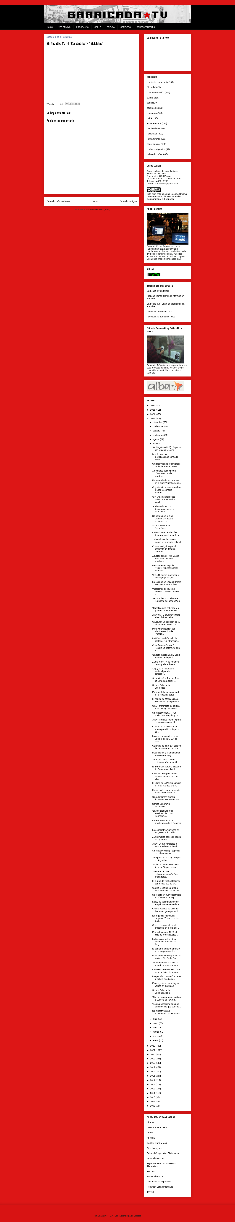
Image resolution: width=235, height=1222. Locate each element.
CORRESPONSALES (146, 27)
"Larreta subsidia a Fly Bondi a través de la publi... (166, 656)
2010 (153, 1097)
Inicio (94, 201)
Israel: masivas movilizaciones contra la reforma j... (165, 457)
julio (155, 443)
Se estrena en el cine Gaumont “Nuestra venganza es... (162, 519)
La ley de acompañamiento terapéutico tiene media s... (166, 903)
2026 (153, 405)
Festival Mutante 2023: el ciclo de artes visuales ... (165, 933)
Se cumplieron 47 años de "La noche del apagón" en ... (166, 601)
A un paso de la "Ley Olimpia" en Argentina (166, 859)
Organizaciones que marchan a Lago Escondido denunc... (166, 490)
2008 (153, 1106)
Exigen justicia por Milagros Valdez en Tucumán (165, 984)
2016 (153, 1071)
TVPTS (150, 1192)
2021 (153, 1050)
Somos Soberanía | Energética (161, 686)
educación (152, 113)
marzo (156, 1032)
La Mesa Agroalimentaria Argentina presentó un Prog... (164, 942)
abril (155, 1027)
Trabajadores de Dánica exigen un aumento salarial (166, 540)
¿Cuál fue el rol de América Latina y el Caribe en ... (165, 663)
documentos (153, 108)
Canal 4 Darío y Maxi (157, 1143)
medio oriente (153, 128)
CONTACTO (125, 27)
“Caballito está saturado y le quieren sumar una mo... (166, 609)
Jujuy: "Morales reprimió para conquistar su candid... (166, 721)
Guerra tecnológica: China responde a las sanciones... (166, 889)
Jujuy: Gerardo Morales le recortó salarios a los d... (165, 845)
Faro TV (151, 1171)
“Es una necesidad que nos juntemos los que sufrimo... (166, 1005)
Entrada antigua (128, 201)
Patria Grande (153, 139)
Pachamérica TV (155, 1176)
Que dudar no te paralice (159, 1181)
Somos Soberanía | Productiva (161, 805)
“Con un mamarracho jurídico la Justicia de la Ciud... (166, 998)
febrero (156, 1036)
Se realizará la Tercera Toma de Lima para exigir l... (166, 679)
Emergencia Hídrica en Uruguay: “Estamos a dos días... (165, 918)
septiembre (158, 435)
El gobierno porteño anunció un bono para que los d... (166, 950)
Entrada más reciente (58, 201)
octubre (157, 430)
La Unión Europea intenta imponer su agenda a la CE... (165, 776)
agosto (156, 439)
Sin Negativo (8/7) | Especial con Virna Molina (166, 852)
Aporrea (151, 1138)
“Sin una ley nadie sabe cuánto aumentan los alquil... (163, 499)
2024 (153, 414)
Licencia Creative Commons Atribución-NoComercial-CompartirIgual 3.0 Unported (167, 196)
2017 (153, 1067)
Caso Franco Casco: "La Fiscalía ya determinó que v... (166, 648)
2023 (153, 418)
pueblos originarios (156, 149)
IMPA (149, 118)
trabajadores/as (154, 154)
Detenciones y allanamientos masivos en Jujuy (166, 754)
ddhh (149, 102)
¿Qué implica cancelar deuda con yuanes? (166, 838)
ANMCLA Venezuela (157, 1127)
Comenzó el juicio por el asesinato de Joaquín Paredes (164, 549)
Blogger (137, 1216)
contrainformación (155, 92)
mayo (156, 1023)
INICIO (50, 27)
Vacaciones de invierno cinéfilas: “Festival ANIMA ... (165, 591)
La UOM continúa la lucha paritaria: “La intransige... (165, 639)
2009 (153, 1101)
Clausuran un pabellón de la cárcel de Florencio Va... (166, 623)
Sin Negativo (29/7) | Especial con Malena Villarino (166, 448)
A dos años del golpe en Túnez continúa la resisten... (164, 473)
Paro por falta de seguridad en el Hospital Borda (165, 693)
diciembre (158, 422)
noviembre (158, 426)
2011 (153, 1093)
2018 (153, 1063)
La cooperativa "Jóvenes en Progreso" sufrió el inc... (165, 831)
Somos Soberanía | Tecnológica (161, 526)
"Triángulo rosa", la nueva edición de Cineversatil (164, 761)
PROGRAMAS (82, 27)
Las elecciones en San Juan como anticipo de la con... (166, 970)
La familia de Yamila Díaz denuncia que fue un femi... (166, 533)
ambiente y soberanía (157, 82)
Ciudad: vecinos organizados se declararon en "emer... (166, 465)
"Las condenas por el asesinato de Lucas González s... (163, 813)
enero (156, 1040)
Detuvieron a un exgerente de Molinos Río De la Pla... (166, 957)
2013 (153, 1084)
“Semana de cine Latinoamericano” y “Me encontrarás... (165, 874)
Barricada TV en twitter (158, 291)
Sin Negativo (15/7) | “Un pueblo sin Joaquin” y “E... (166, 714)
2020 (153, 1054)
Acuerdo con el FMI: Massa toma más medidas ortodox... (165, 558)
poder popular (153, 144)
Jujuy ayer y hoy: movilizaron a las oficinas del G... (166, 616)
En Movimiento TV (156, 1158)
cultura (150, 97)
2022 (153, 1046)
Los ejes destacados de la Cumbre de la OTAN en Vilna (165, 739)
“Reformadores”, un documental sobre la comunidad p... (163, 509)
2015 (153, 1076)
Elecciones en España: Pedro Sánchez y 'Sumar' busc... (166, 583)
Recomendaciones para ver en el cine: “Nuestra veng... (166, 481)
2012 (153, 1088)
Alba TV (151, 1122)
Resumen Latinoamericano (160, 1187)
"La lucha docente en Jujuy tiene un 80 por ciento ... (165, 865)
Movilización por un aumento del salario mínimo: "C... (166, 791)
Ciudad (150, 87)
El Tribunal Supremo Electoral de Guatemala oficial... (166, 768)
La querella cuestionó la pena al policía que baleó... (166, 977)
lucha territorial (154, 123)
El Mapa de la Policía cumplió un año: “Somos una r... (166, 784)
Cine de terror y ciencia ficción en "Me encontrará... (166, 798)
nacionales (152, 133)
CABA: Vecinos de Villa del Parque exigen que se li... (165, 910)
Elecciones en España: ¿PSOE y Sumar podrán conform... (165, 568)
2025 (153, 410)
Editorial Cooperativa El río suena (163, 1153)
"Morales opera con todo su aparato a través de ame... (166, 963)
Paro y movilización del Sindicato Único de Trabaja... (163, 631)
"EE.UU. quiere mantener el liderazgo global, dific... (165, 576)
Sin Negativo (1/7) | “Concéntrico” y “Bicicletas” (166, 1012)
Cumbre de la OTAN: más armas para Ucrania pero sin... (165, 729)
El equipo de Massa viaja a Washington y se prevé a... (166, 700)
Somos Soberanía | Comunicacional (161, 991)
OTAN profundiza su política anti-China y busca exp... (166, 707)
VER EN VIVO (65, 27)
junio (155, 1019)
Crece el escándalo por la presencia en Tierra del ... (165, 926)
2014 (153, 1080)
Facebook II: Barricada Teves (161, 316)
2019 (153, 1058)
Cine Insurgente (154, 1148)
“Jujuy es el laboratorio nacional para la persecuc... (163, 671)
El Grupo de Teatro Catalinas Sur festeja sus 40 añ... (166, 882)
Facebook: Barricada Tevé (159, 311)
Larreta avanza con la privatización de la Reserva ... (166, 823)
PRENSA (111, 27)
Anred (150, 1132)
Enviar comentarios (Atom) (98, 209)
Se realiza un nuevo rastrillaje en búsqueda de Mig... (166, 896)
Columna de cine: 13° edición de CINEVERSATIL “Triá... (166, 747)
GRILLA (97, 27)
